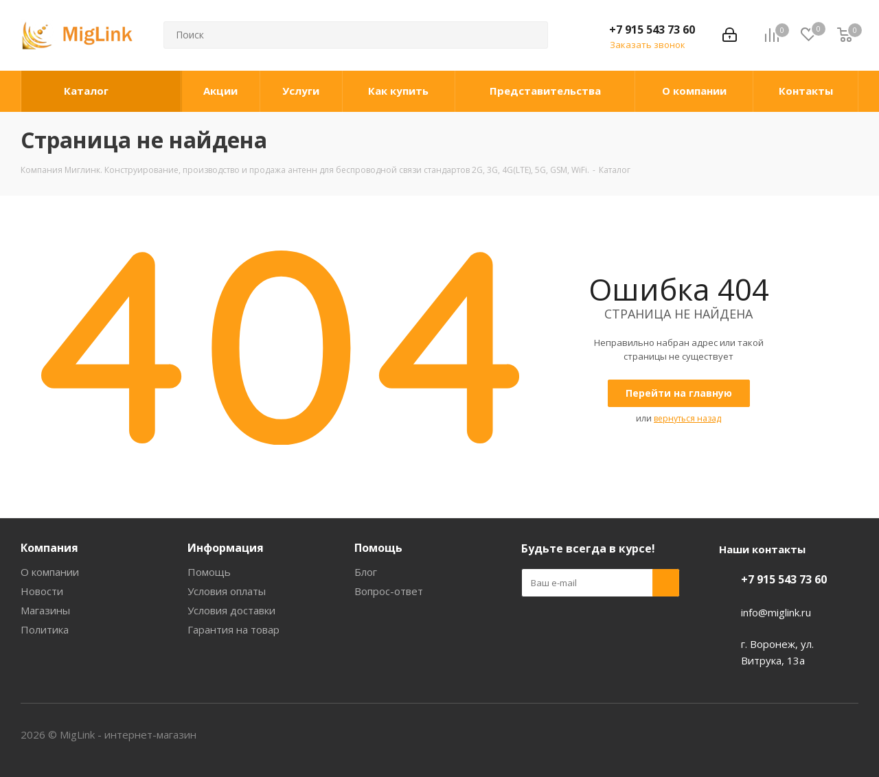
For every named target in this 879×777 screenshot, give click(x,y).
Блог (365, 572)
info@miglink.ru (776, 612)
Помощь (209, 572)
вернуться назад (687, 418)
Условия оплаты (226, 591)
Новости (42, 591)
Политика (45, 629)
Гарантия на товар (233, 629)
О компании (50, 572)
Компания (49, 547)
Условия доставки (231, 610)
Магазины (45, 610)
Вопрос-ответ (388, 591)
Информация (225, 547)
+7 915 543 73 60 (652, 29)
